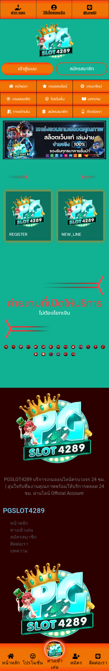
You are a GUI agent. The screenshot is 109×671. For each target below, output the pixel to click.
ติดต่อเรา (98, 662)
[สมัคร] (76, 656)
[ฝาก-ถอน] (18, 7)
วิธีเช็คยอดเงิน (54, 12)
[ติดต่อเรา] (98, 656)
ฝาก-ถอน (18, 12)
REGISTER (18, 234)
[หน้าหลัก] (11, 656)
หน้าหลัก (11, 662)
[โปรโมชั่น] (33, 656)
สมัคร (76, 662)
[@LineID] (90, 7)
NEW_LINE (71, 234)
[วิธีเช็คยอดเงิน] (54, 7)
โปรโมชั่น (33, 662)
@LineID (89, 12)
